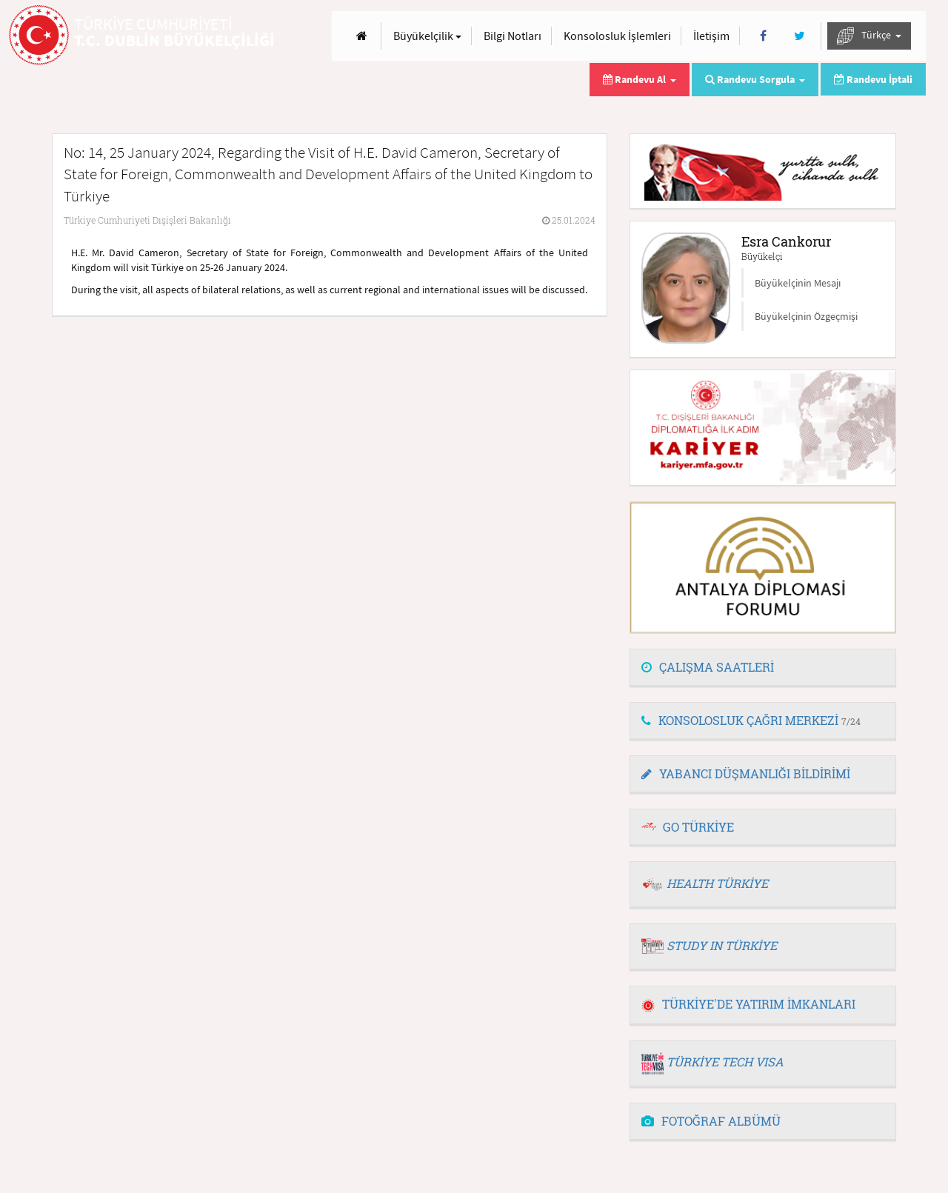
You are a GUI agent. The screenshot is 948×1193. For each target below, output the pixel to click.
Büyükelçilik (427, 35)
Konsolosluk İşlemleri (617, 35)
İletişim (711, 35)
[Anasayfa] (362, 36)
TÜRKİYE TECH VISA (725, 1061)
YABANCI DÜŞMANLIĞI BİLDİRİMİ (745, 773)
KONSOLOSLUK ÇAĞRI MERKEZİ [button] (751, 720)
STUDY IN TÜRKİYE (722, 945)
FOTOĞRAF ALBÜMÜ (711, 1121)
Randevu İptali (873, 79)
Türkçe (869, 35)
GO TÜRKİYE (698, 827)
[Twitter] (799, 36)
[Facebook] (763, 36)
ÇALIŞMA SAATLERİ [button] (707, 667)
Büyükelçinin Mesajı (798, 283)
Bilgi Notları (512, 35)
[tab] (762, 667)
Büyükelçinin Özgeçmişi (806, 316)
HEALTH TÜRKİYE (717, 883)
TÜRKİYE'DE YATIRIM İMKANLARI (748, 1004)
